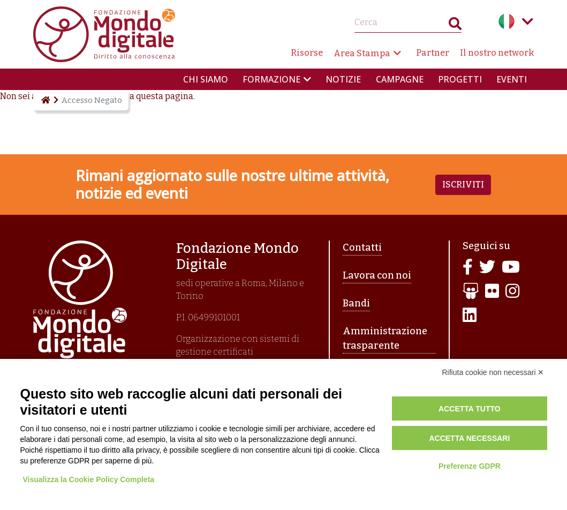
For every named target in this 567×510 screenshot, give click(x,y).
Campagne (400, 79)
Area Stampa (362, 53)
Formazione (271, 79)
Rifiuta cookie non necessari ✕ (493, 372)
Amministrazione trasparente (385, 338)
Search (455, 26)
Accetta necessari (469, 438)
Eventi (511, 79)
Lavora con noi (377, 275)
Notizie (343, 79)
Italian (506, 21)
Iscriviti (463, 184)
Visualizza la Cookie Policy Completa (89, 479)
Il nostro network (497, 53)
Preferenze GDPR (470, 466)
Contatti (362, 247)
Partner (432, 53)
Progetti (460, 79)
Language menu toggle (527, 21)
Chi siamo (205, 79)
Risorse (307, 53)
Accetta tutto (470, 408)
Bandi (356, 303)
